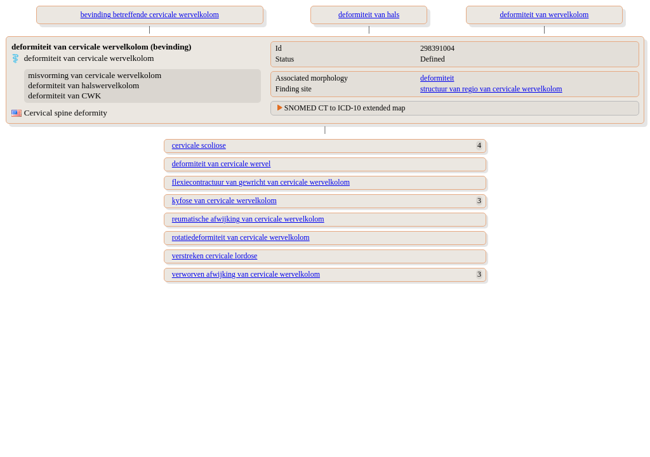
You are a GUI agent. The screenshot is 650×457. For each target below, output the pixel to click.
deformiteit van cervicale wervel (221, 163)
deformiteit (437, 78)
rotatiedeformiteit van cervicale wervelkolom (241, 237)
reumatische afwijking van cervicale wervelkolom (248, 219)
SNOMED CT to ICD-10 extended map (345, 107)
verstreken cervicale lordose (215, 255)
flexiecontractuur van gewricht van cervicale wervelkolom (261, 182)
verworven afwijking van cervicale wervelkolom (246, 274)
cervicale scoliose (199, 145)
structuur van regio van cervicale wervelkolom (491, 88)
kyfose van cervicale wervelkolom (224, 200)
